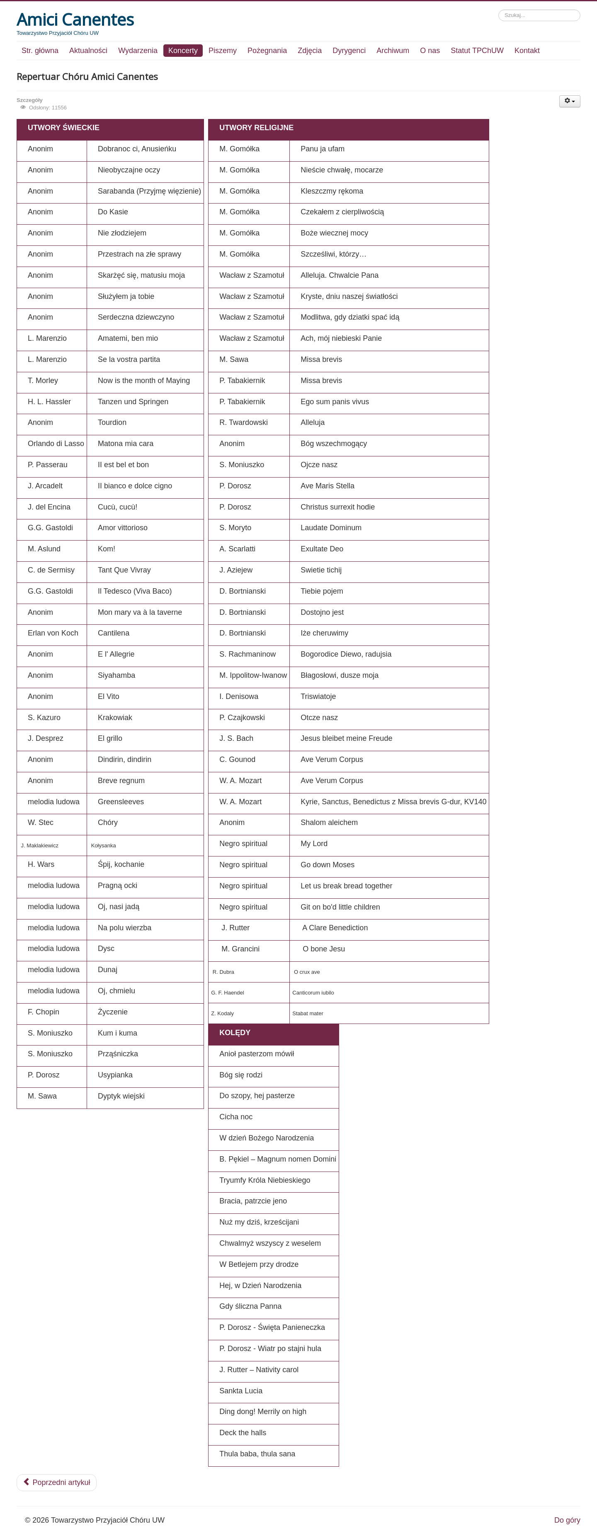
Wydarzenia (138, 50)
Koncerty (183, 50)
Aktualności (88, 50)
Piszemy (223, 50)
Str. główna (40, 50)
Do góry (567, 1520)
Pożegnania (267, 50)
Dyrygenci (349, 50)
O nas (430, 50)
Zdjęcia (310, 50)
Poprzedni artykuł (56, 1482)
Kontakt (527, 50)
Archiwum (392, 50)
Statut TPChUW (477, 50)
